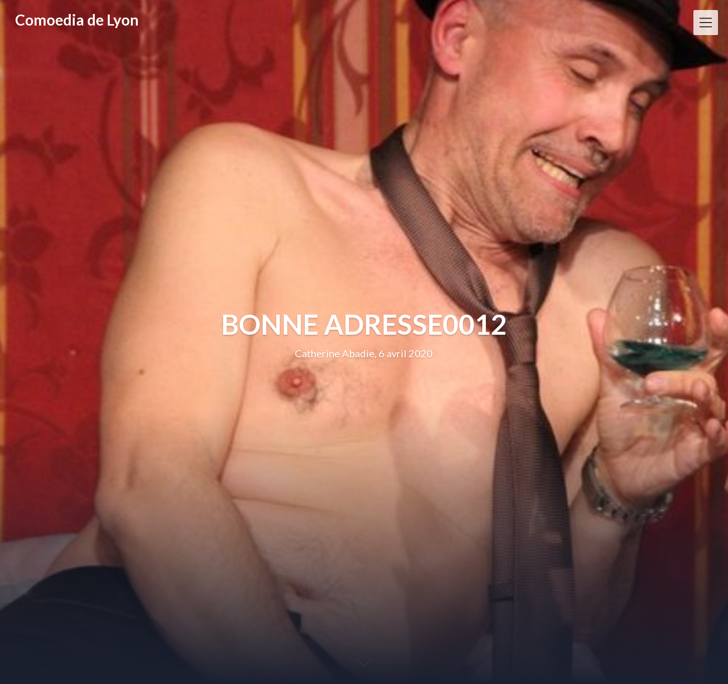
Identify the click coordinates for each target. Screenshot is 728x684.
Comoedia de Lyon (77, 20)
